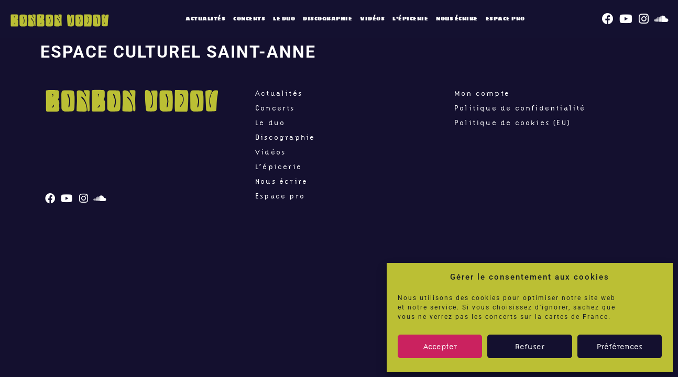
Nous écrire (457, 19)
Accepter (440, 346)
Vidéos (372, 19)
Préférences (619, 346)
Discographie (327, 19)
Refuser (529, 346)
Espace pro (505, 19)
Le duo (284, 19)
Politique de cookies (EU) (512, 122)
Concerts (249, 19)
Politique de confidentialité (520, 108)
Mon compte (482, 93)
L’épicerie (410, 19)
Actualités (205, 19)
